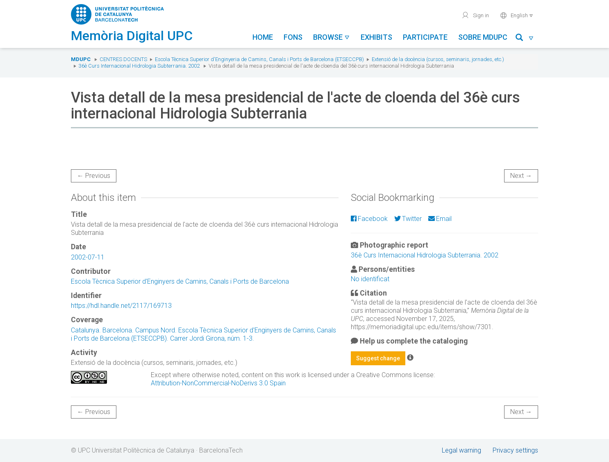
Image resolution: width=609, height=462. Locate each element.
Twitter (408, 219)
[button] (524, 39)
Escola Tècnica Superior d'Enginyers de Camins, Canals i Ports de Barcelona (180, 281)
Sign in (475, 15)
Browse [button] (331, 37)
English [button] (516, 15)
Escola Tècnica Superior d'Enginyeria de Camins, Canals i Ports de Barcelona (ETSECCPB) (259, 59)
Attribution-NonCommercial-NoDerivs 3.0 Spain (218, 383)
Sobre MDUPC (482, 37)
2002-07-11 (88, 257)
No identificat (370, 279)
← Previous (93, 176)
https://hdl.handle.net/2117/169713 (121, 306)
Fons (293, 37)
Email (440, 219)
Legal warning (461, 450)
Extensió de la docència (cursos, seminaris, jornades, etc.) (438, 59)
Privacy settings (515, 450)
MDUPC (81, 59)
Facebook (369, 219)
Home (262, 37)
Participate (425, 37)
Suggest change (378, 358)
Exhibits (376, 37)
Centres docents (123, 59)
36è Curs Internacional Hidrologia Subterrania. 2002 (139, 66)
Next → (521, 176)
